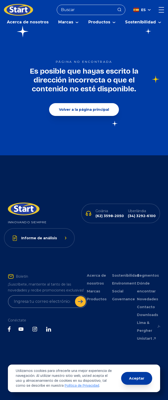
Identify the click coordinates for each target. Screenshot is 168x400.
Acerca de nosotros (28, 22)
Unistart (147, 338)
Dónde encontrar (146, 287)
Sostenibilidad (123, 275)
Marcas (93, 291)
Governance (123, 299)
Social (117, 291)
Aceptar (136, 378)
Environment (123, 283)
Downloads (147, 315)
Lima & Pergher (148, 326)
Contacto (146, 307)
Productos (97, 299)
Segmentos (148, 275)
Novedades (147, 299)
